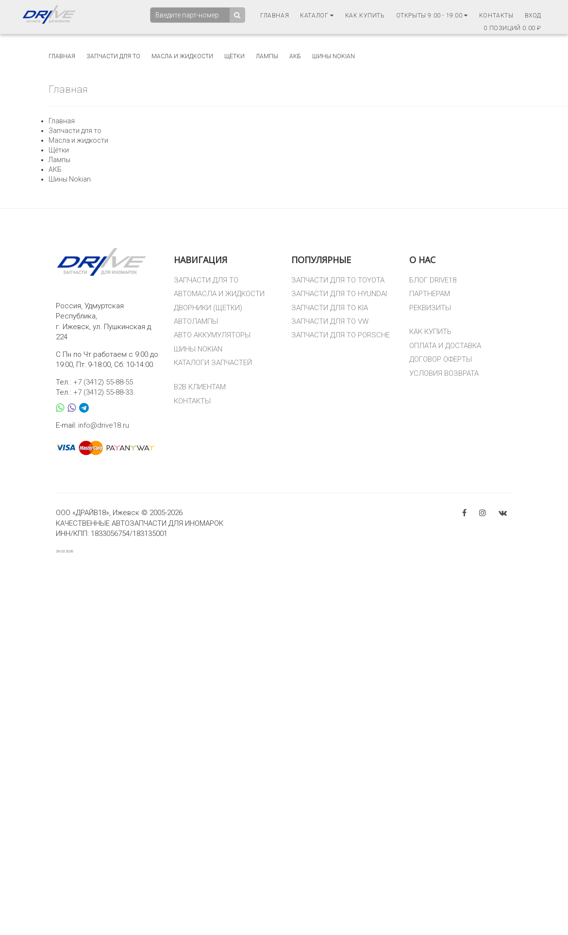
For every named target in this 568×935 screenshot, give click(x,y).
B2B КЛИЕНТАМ (200, 387)
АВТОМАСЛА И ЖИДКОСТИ (219, 293)
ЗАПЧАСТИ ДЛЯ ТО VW (329, 321)
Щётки (234, 56)
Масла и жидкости (182, 56)
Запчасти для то (113, 56)
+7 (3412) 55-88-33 (103, 392)
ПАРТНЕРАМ (429, 293)
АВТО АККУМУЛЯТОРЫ (212, 335)
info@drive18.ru (103, 425)
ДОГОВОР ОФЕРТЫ (440, 359)
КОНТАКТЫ (192, 401)
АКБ (295, 56)
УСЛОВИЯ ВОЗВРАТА (444, 373)
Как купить (365, 15)
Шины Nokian (333, 56)
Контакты (496, 15)
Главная (274, 15)
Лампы (267, 56)
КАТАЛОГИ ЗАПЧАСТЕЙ (213, 362)
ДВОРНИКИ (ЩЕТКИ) (208, 307)
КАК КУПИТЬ (430, 331)
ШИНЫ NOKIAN (198, 349)
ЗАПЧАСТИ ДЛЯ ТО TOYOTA (337, 280)
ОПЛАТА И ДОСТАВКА (445, 345)
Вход (533, 15)
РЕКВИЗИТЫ (430, 307)
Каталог (317, 15)
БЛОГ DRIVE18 (432, 280)
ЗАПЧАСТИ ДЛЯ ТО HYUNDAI (339, 293)
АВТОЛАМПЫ (196, 321)
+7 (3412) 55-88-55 (103, 382)
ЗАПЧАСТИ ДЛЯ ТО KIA (329, 307)
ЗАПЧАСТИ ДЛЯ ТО (206, 280)
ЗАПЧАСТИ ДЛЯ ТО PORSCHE (340, 335)
